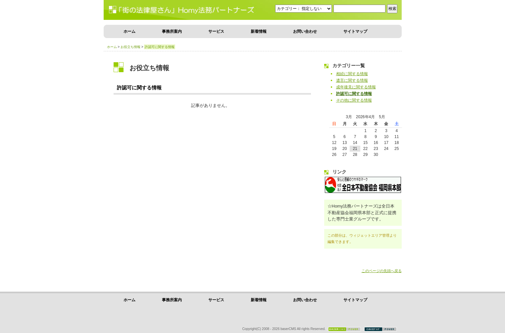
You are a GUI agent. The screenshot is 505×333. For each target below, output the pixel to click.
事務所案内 (172, 31)
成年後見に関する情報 (356, 87)
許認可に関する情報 (354, 93)
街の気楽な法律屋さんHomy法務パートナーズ (153, 10)
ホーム (129, 31)
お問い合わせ (305, 31)
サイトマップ (355, 31)
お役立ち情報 (130, 47)
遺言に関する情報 (352, 80)
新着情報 (259, 31)
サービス (216, 31)
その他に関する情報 (354, 100)
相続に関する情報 (352, 73)
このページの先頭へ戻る (382, 271)
